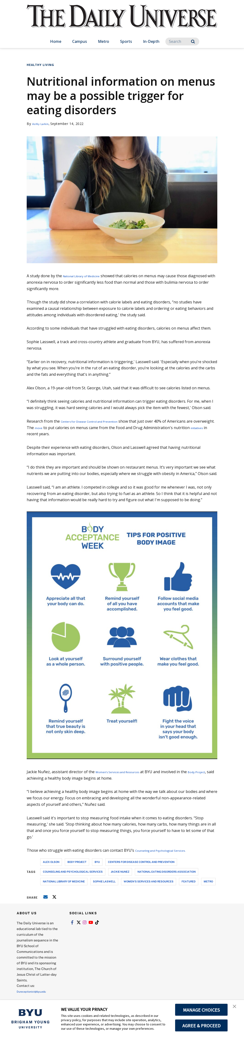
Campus (79, 41)
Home (55, 41)
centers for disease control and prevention (141, 861)
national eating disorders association (166, 871)
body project (76, 861)
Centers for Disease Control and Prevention (100, 421)
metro (208, 881)
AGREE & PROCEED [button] (201, 1025)
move (61, 427)
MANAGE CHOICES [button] (201, 1009)
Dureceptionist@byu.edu (36, 991)
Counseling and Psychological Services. (169, 850)
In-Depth (151, 41)
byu (97, 861)
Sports (126, 41)
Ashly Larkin (42, 124)
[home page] (122, 21)
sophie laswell (104, 881)
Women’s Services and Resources (125, 771)
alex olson (51, 861)
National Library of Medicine (88, 275)
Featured (189, 881)
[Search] (182, 41)
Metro (103, 41)
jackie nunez (120, 871)
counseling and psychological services (73, 871)
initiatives (35, 433)
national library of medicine (64, 881)
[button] (236, 1008)
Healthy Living (40, 65)
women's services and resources (148, 881)
